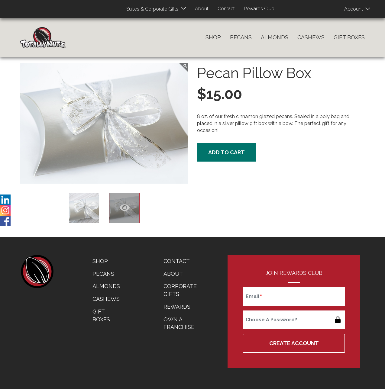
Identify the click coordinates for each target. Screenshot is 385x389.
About (201, 8)
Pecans (241, 37)
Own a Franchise (178, 323)
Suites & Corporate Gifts (150, 9)
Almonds (274, 37)
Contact (226, 8)
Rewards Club (261, 8)
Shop (213, 37)
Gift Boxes (349, 37)
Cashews (311, 37)
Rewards (176, 307)
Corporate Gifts (180, 290)
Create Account (294, 343)
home (36, 271)
